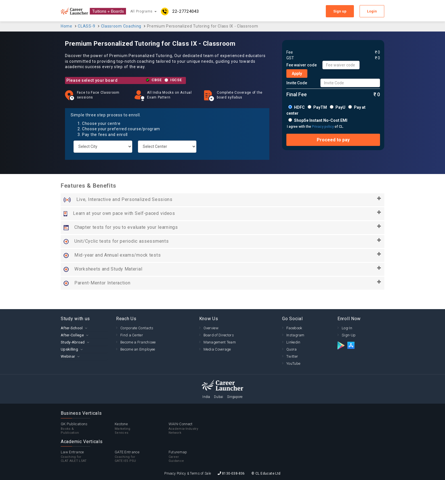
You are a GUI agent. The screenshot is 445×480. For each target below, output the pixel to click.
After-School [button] (72, 328)
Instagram (295, 335)
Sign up (340, 11)
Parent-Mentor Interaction (222, 283)
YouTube (293, 363)
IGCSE (176, 80)
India (206, 397)
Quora (291, 349)
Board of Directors (218, 335)
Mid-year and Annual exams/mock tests (222, 255)
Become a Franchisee (138, 342)
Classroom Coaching (121, 26)
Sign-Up (349, 335)
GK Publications (88, 428)
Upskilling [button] (69, 349)
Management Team (219, 342)
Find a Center (131, 335)
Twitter (292, 356)
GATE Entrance (142, 456)
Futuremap (195, 456)
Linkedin (293, 342)
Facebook (294, 328)
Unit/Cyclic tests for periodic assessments (222, 241)
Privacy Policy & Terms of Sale (187, 473)
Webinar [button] (68, 356)
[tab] (84, 328)
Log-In (347, 328)
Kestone (142, 428)
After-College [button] (72, 335)
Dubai (218, 397)
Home (66, 26)
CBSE (157, 80)
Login (372, 11)
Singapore (235, 397)
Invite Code (296, 83)
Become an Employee (137, 349)
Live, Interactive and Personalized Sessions (222, 199)
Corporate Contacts (136, 328)
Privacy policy (323, 127)
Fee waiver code (301, 65)
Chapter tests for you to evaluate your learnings (222, 227)
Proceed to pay (333, 139)
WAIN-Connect (195, 428)
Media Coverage (217, 349)
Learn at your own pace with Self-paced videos (222, 213)
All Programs (143, 11)
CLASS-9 (86, 26)
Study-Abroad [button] (73, 342)
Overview (211, 328)
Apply (297, 73)
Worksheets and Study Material (222, 269)
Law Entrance (88, 456)
